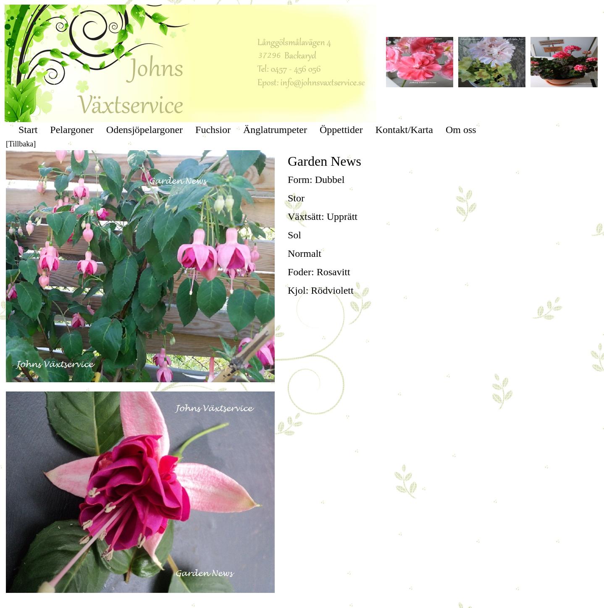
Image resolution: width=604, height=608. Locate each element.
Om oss (461, 129)
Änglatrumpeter (275, 129)
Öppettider (341, 129)
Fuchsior (213, 129)
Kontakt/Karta (404, 129)
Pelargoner (72, 129)
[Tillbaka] (21, 144)
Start (27, 129)
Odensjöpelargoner (144, 129)
